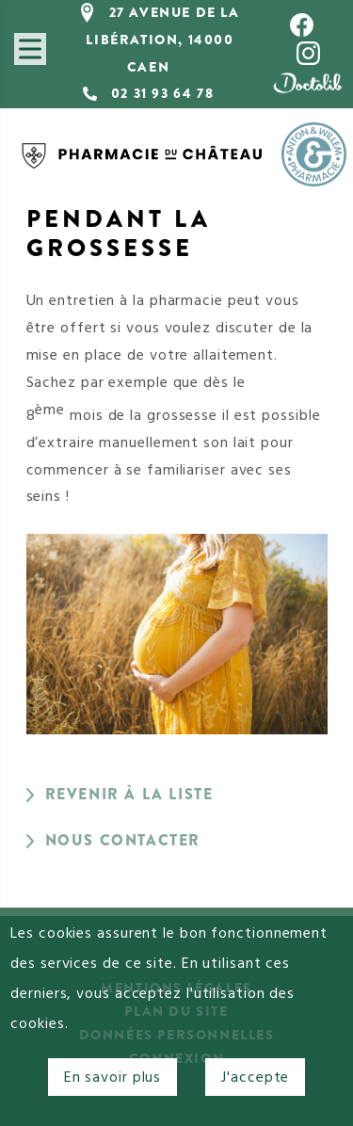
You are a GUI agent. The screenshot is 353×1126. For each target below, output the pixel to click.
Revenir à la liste (129, 794)
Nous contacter (123, 840)
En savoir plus (113, 1077)
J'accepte (255, 1077)
